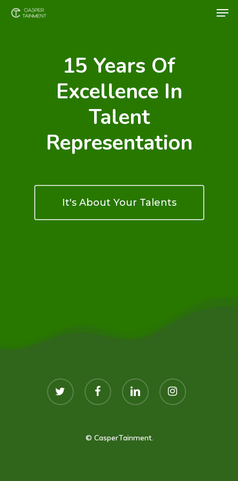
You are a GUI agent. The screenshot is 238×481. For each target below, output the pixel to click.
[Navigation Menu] (222, 12)
